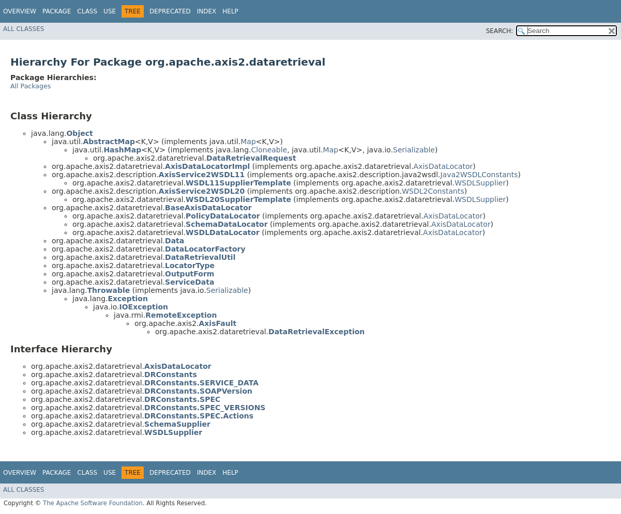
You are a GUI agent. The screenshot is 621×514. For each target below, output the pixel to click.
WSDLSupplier (480, 183)
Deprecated (170, 11)
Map (248, 141)
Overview (19, 11)
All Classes (23, 29)
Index (207, 11)
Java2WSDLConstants (479, 174)
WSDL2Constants (433, 191)
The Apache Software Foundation (93, 503)
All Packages (30, 86)
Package (56, 11)
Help (230, 11)
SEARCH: (499, 31)
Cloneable (269, 150)
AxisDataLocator (443, 166)
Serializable (414, 150)
